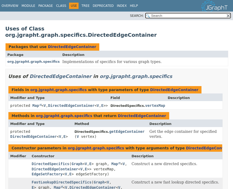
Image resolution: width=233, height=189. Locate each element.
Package (45, 6)
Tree (85, 6)
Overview (10, 6)
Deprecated (103, 6)
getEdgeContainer (127, 131)
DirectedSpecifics (50, 164)
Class (61, 6)
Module (28, 6)
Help (134, 6)
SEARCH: (137, 16)
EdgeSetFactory (47, 174)
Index (122, 6)
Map (35, 105)
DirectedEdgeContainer (72, 47)
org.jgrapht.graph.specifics (33, 62)
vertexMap (155, 105)
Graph (76, 164)
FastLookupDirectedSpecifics (62, 182)
